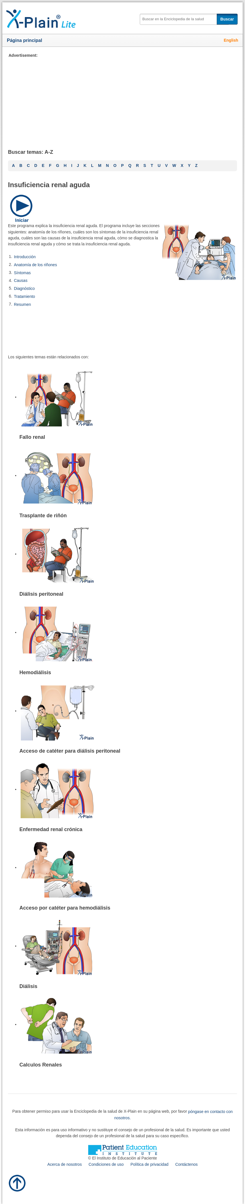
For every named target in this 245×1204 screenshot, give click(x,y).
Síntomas (22, 272)
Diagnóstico (24, 288)
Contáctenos (186, 1164)
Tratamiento (24, 296)
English (231, 40)
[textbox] (184, 19)
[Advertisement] (122, 98)
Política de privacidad (149, 1164)
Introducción (25, 256)
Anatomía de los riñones (35, 264)
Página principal (24, 40)
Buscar (227, 19)
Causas (20, 280)
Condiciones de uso (106, 1164)
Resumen (22, 304)
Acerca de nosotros (64, 1164)
